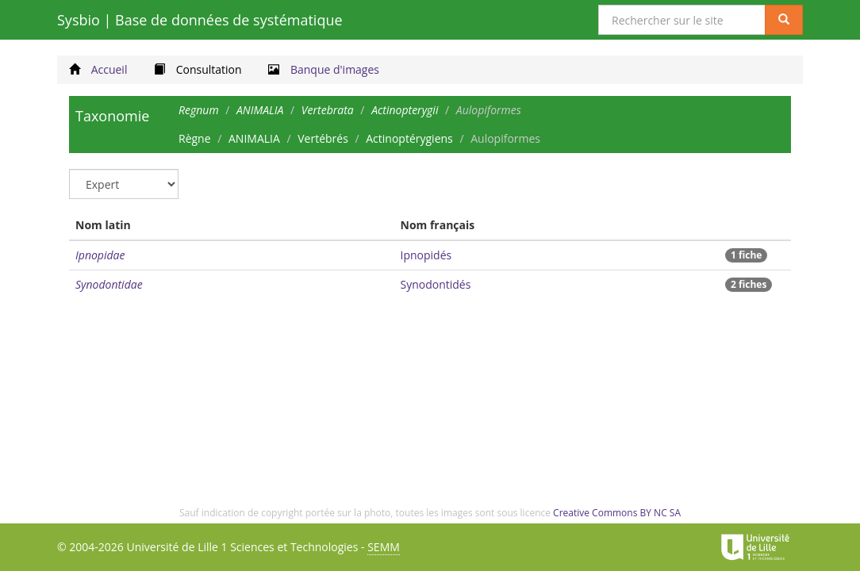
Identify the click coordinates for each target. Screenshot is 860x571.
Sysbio (200, 19)
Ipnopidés (426, 255)
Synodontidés (436, 284)
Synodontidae (109, 284)
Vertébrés (323, 138)
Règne (195, 138)
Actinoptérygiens (409, 138)
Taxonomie (112, 115)
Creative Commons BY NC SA (617, 512)
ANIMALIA (254, 138)
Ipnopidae (100, 255)
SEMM (383, 546)
